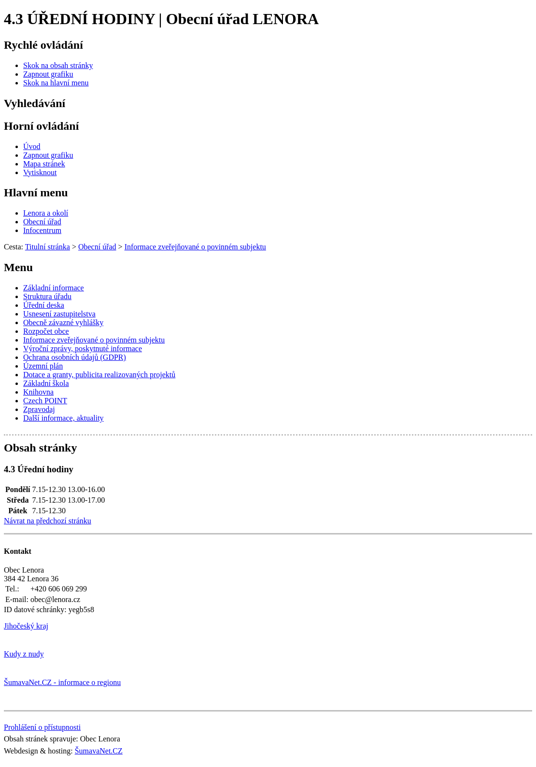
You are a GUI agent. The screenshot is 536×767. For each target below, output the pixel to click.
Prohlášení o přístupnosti (42, 727)
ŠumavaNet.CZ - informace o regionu (62, 682)
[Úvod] (32, 146)
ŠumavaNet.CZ (99, 751)
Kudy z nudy (24, 654)
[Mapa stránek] (44, 164)
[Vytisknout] (39, 172)
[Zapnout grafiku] (48, 74)
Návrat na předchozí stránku (47, 521)
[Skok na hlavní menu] (56, 83)
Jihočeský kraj (26, 626)
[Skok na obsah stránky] (58, 65)
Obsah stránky (40, 447)
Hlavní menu (36, 192)
